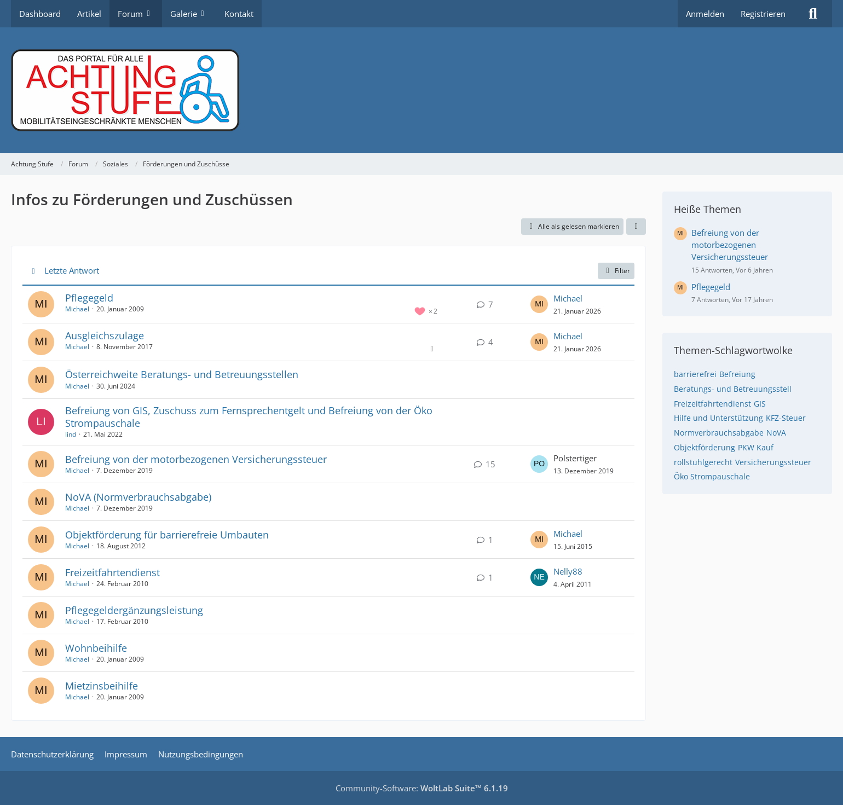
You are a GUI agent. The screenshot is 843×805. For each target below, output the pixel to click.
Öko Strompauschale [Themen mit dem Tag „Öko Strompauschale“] (712, 476)
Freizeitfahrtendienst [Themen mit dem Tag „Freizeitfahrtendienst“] (712, 403)
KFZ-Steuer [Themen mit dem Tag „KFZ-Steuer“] (786, 418)
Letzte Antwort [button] (71, 270)
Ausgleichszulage (104, 335)
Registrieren (763, 13)
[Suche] (813, 13)
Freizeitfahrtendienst (112, 572)
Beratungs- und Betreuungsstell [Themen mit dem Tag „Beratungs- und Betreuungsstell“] (733, 389)
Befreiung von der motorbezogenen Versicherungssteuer (196, 459)
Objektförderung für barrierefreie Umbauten (167, 534)
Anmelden (705, 13)
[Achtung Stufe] (421, 90)
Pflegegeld (89, 297)
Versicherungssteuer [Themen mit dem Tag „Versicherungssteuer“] (773, 462)
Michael (77, 309)
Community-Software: (422, 788)
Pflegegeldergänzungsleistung (134, 610)
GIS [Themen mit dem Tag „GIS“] (760, 403)
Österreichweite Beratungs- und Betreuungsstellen (181, 374)
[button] (636, 226)
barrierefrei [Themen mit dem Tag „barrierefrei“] (695, 374)
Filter (616, 270)
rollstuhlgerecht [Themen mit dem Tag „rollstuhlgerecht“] (703, 462)
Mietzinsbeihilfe (101, 685)
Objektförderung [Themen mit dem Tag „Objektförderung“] (704, 447)
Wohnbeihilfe (96, 648)
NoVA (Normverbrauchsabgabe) (138, 496)
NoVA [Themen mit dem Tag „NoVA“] (776, 432)
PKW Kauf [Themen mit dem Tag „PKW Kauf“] (755, 447)
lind (70, 434)
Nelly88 (567, 571)
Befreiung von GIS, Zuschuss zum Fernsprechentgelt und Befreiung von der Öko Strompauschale (248, 417)
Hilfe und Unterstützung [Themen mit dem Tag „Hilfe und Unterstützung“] (718, 418)
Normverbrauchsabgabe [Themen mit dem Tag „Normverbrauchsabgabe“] (719, 432)
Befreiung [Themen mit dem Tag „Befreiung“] (737, 374)
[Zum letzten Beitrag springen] (539, 304)
